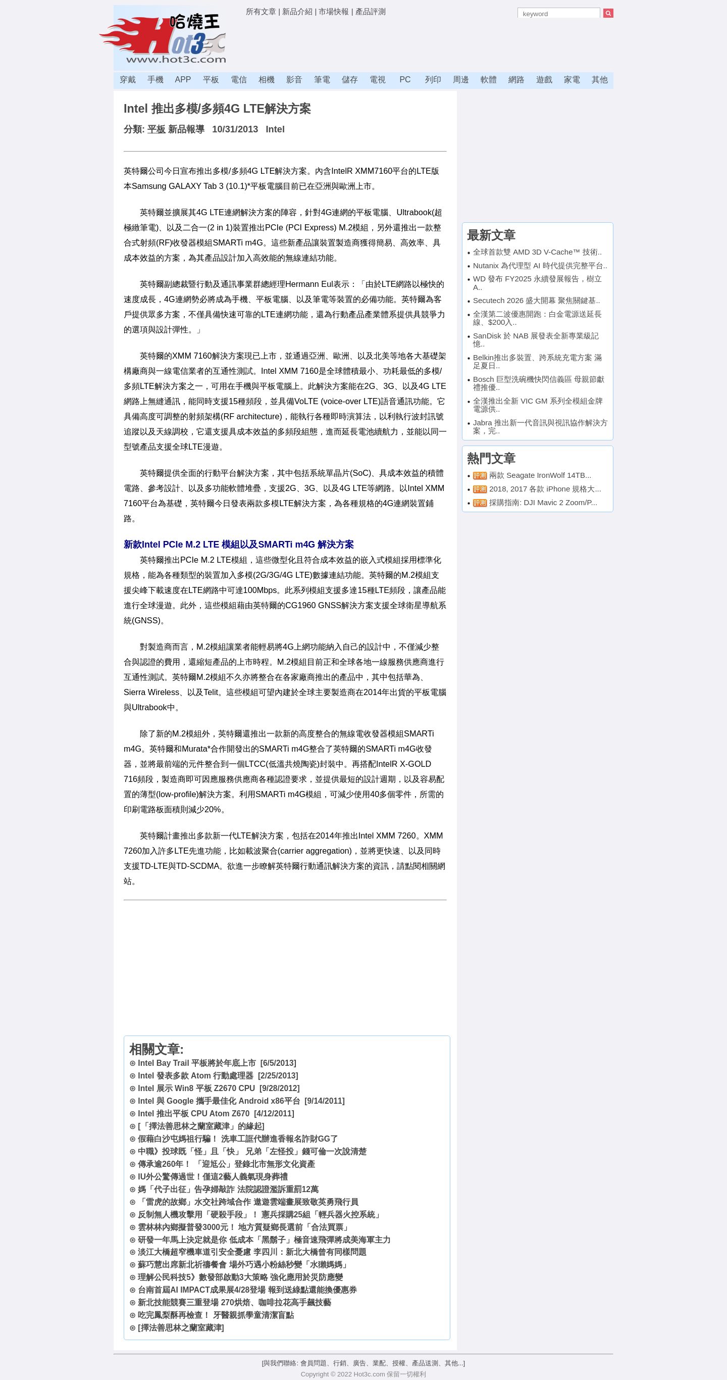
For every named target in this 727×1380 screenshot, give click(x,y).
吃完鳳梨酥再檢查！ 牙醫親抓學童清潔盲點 (215, 1315)
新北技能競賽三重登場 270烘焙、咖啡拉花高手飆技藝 (234, 1302)
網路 (516, 79)
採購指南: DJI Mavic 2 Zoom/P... (543, 502)
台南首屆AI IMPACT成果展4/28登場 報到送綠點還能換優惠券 (247, 1290)
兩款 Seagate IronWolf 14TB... (540, 475)
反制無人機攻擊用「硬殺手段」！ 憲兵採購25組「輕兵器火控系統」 (260, 1214)
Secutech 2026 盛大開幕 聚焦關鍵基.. (536, 300)
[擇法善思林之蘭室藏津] (181, 1327)
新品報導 (186, 129)
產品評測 (370, 11)
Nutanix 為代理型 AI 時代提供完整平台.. (540, 265)
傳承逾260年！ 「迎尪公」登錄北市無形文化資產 (226, 1164)
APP (183, 79)
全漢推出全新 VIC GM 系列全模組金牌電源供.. (538, 405)
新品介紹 (297, 11)
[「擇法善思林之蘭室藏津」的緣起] (201, 1126)
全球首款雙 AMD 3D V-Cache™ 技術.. (537, 252)
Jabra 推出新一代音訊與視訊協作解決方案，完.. (540, 426)
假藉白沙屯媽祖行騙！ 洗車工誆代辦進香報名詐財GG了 (238, 1139)
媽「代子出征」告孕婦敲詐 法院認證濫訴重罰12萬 (228, 1189)
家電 (572, 79)
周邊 (461, 79)
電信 (239, 79)
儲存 (350, 79)
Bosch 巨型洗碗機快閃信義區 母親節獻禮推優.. (538, 383)
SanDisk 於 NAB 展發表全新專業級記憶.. (536, 340)
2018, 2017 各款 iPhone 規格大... (545, 488)
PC (404, 79)
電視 (378, 79)
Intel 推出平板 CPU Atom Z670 (193, 1113)
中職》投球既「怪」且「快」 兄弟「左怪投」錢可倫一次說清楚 (252, 1151)
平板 (211, 79)
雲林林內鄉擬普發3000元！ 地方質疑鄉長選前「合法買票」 (244, 1227)
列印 (433, 79)
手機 (155, 79)
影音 (294, 79)
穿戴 (128, 79)
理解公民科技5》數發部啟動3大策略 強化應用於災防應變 (240, 1277)
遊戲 (544, 79)
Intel (275, 129)
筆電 (322, 79)
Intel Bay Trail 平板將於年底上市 (197, 1063)
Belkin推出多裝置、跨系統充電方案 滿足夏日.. (537, 361)
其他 (600, 79)
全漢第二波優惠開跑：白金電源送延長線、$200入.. (537, 318)
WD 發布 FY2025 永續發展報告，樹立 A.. (537, 282)
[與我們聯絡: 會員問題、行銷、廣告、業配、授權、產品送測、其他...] (363, 1363)
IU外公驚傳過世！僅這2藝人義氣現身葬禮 (212, 1176)
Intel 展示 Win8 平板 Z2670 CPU (196, 1088)
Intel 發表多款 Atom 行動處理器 (195, 1075)
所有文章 (261, 11)
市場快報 (334, 11)
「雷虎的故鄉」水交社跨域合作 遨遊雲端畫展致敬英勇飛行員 (248, 1202)
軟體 (489, 79)
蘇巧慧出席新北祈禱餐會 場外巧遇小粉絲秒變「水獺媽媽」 (244, 1264)
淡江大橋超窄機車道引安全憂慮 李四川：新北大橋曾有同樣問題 (252, 1252)
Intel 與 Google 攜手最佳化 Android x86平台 (219, 1101)
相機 (266, 79)
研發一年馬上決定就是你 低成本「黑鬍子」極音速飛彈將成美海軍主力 (264, 1240)
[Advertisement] (429, 43)
